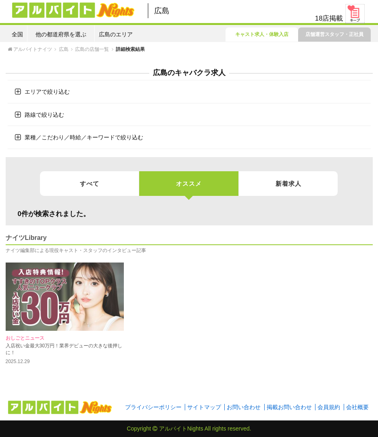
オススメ (189, 188)
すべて (89, 183)
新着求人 (288, 183)
